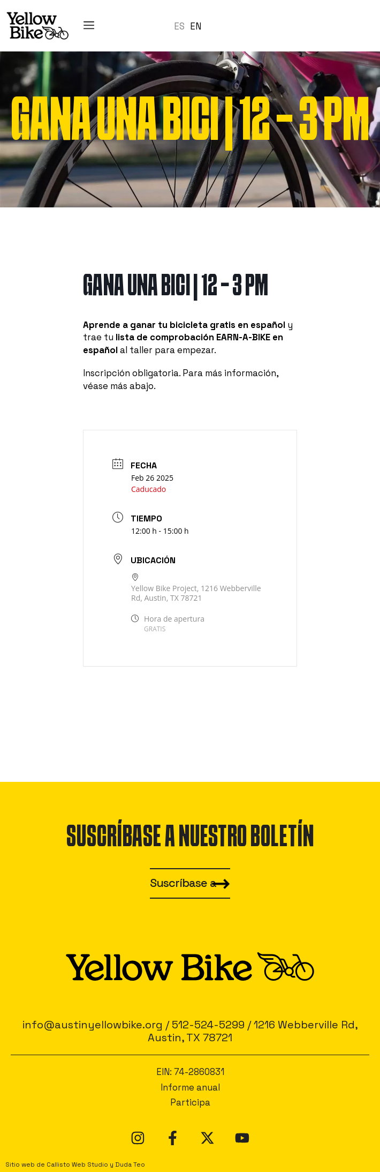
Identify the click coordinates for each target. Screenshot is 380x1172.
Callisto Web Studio (77, 1164)
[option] (196, 26)
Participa (190, 1102)
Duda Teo (130, 1164)
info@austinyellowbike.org (92, 1025)
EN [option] (195, 26)
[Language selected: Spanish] (190, 25)
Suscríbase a (183, 883)
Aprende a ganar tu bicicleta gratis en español (184, 325)
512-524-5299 (208, 1025)
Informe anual (190, 1087)
